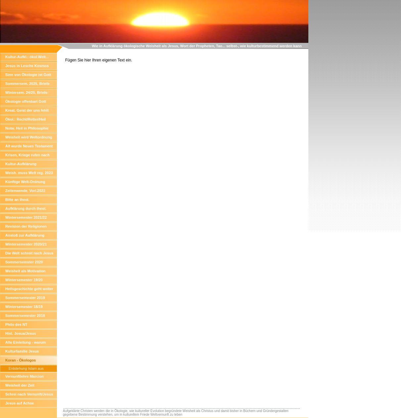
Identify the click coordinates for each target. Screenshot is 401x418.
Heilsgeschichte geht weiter (29, 289)
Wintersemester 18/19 (24, 307)
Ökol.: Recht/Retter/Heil (25, 119)
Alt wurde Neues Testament (29, 146)
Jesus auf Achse (19, 403)
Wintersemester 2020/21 (26, 244)
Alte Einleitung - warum (25, 342)
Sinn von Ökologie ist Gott (28, 75)
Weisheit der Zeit (19, 385)
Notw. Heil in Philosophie (27, 128)
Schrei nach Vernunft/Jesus (29, 394)
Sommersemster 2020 (24, 262)
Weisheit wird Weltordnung (28, 137)
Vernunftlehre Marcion (24, 376)
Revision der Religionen (26, 226)
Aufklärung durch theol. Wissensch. (25, 210)
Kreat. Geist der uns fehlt (27, 110)
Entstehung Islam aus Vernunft (26, 369)
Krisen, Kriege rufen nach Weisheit (27, 156)
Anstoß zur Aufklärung (24, 235)
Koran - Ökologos (20, 360)
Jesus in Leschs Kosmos (27, 66)
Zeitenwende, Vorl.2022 (25, 191)
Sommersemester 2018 (25, 316)
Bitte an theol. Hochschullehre (19, 201)
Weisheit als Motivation (25, 271)
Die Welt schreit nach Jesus (29, 253)
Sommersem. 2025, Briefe (27, 84)
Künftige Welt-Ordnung (25, 182)
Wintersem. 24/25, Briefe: (27, 93)
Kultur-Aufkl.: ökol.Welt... (27, 57)
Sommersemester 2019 (25, 298)
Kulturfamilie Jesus (22, 351)
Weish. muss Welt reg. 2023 (29, 173)
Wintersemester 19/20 (24, 280)
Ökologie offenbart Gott (25, 101)
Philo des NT (16, 324)
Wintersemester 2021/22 (26, 217)
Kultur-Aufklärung (20, 164)
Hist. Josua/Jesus (20, 333)
